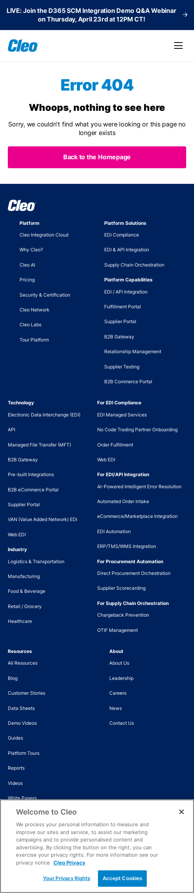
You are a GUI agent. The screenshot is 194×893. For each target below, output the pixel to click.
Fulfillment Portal (122, 307)
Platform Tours (23, 753)
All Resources (22, 663)
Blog (13, 678)
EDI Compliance (121, 235)
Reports (16, 768)
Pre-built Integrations (31, 474)
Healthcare (20, 621)
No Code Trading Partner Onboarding (137, 429)
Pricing (27, 280)
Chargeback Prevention (123, 615)
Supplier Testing (121, 367)
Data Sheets (21, 708)
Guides (15, 738)
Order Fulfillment (115, 445)
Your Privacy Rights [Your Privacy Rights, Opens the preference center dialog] (66, 878)
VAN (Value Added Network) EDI (42, 519)
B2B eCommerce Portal (33, 490)
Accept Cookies (122, 878)
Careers (117, 693)
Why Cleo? (31, 250)
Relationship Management (132, 351)
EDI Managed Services (122, 415)
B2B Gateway (119, 337)
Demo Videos (22, 723)
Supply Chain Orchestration (134, 265)
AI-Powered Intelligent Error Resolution (139, 486)
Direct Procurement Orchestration (134, 573)
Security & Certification (45, 295)
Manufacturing (24, 576)
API (11, 429)
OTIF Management (117, 630)
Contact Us (121, 723)
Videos (15, 783)
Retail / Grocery (25, 606)
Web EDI (17, 534)
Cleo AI (27, 265)
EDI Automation (114, 531)
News (115, 708)
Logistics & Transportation (36, 561)
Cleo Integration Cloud (44, 235)
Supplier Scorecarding (121, 588)
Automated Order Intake (123, 501)
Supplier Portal (120, 321)
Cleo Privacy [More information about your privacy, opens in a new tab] (69, 862)
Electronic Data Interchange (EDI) (44, 415)
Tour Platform (34, 340)
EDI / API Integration (126, 292)
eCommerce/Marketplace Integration (137, 516)
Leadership (121, 678)
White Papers (22, 798)
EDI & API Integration (126, 250)
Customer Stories (26, 693)
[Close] (181, 811)
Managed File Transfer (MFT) (39, 445)
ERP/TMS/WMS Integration (126, 546)
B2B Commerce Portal (128, 381)
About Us (119, 663)
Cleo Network (35, 310)
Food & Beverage (26, 591)
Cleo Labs (30, 324)
